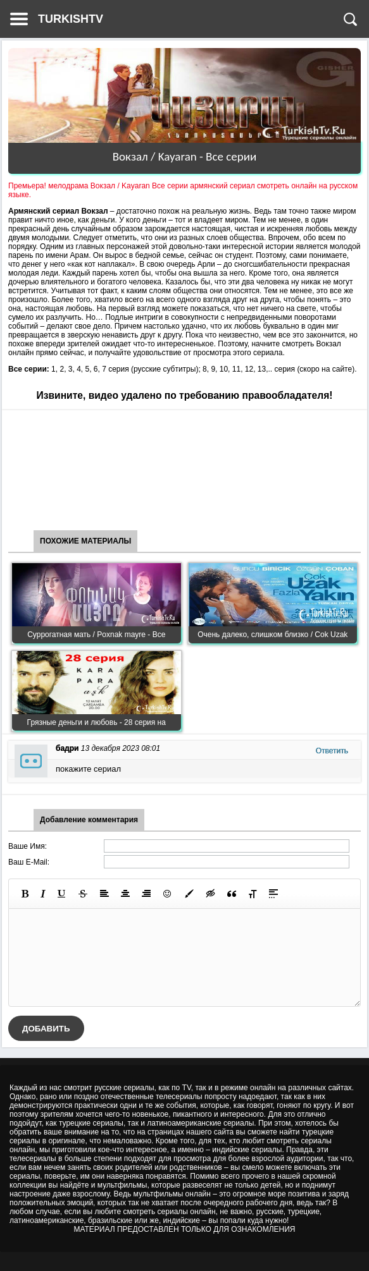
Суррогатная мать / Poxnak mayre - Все (96, 634)
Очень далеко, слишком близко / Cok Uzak (272, 634)
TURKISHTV (70, 19)
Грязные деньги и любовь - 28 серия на (96, 722)
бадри (67, 748)
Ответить (332, 750)
